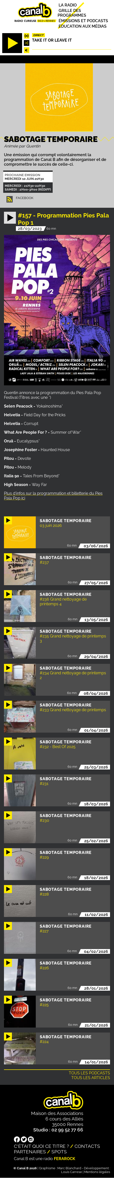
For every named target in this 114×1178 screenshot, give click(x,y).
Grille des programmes (72, 13)
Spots (59, 1151)
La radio (68, 5)
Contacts (87, 1146)
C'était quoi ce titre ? (41, 1146)
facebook (24, 198)
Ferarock (64, 1158)
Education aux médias (83, 26)
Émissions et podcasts (83, 20)
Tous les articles (90, 1077)
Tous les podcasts (89, 1073)
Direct (38, 35)
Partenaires (30, 1151)
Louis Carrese (71, 1172)
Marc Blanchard (69, 1168)
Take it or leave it (52, 40)
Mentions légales (97, 1172)
